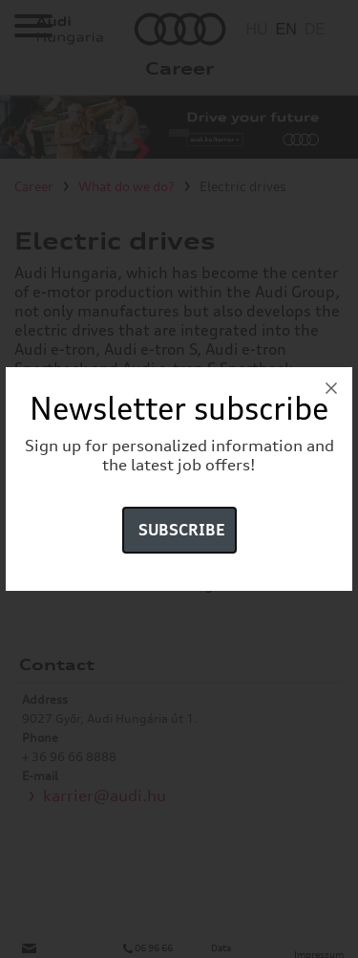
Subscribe (181, 529)
